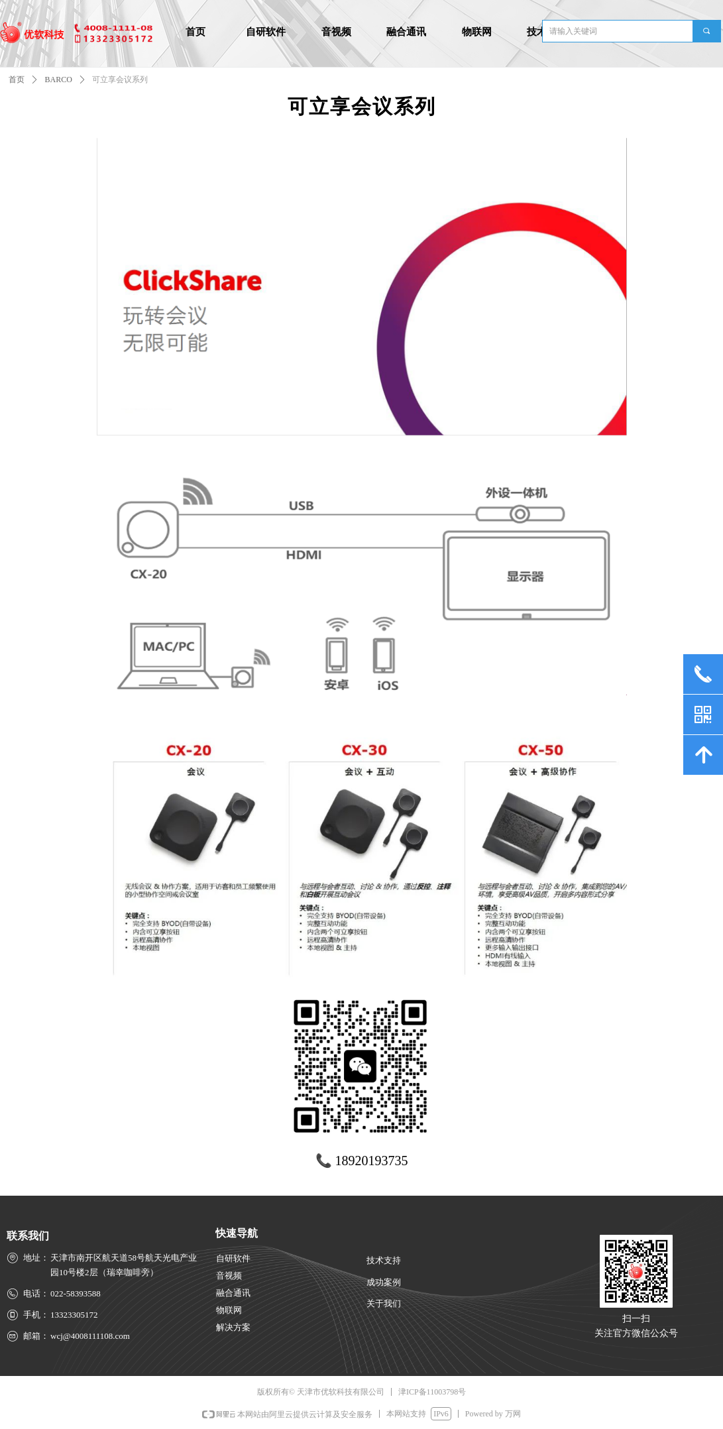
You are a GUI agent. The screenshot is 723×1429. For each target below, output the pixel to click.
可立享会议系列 (120, 79)
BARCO (58, 79)
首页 (17, 79)
